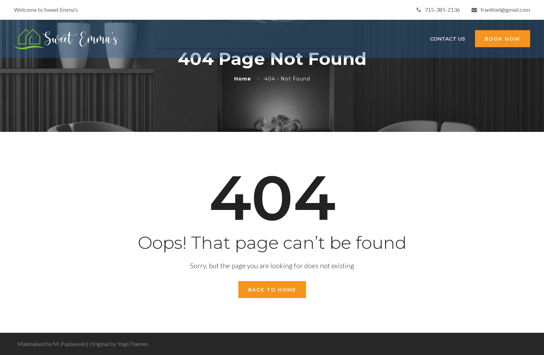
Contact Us (447, 38)
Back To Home (272, 290)
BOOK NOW (502, 39)
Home (244, 79)
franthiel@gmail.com (500, 9)
